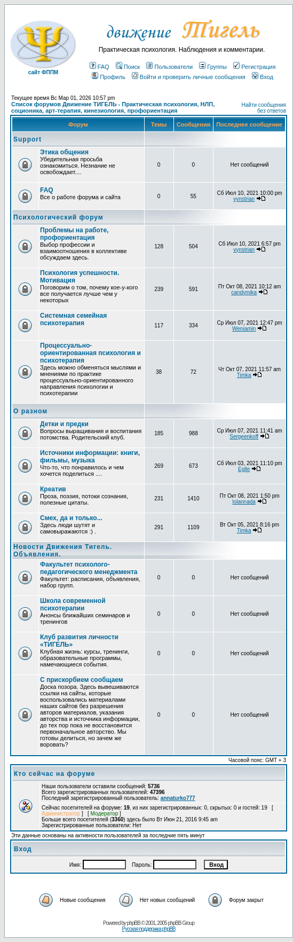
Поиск (128, 67)
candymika (244, 292)
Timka (244, 375)
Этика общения (64, 152)
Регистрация (254, 67)
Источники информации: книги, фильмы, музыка (90, 456)
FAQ (99, 67)
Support (27, 139)
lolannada (243, 502)
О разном (30, 411)
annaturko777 (178, 798)
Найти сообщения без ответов (264, 108)
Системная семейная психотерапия (73, 319)
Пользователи (169, 67)
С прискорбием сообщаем (81, 680)
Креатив (53, 489)
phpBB (133, 923)
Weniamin (244, 329)
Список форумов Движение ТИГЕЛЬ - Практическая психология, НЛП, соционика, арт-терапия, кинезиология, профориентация (113, 107)
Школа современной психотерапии (73, 604)
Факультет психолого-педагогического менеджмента (89, 568)
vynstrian (244, 199)
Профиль (108, 77)
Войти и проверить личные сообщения (189, 77)
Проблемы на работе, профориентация (74, 233)
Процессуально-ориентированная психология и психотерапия (90, 353)
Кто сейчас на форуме (54, 774)
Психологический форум (58, 217)
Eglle (244, 469)
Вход (262, 77)
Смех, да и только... (71, 518)
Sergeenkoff (243, 436)
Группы (213, 67)
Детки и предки (64, 424)
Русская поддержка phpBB (148, 929)
